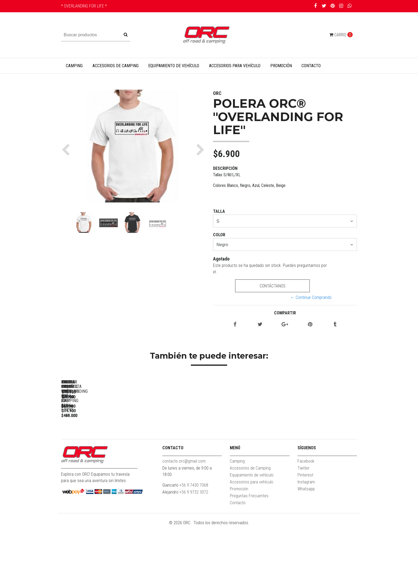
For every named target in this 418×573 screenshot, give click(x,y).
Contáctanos (272, 285)
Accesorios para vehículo (234, 65)
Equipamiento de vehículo (173, 65)
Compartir (285, 312)
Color (219, 234)
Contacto (311, 65)
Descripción (225, 168)
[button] (67, 150)
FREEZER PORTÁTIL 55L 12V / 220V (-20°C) (173, 455)
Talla (219, 211)
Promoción (281, 65)
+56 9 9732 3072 (193, 539)
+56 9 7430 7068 (193, 532)
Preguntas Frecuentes (249, 542)
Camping (74, 65)
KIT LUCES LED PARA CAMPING (322, 452)
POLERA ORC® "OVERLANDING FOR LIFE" (98, 452)
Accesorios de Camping (116, 65)
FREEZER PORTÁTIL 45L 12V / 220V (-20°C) (248, 455)
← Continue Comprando (311, 297)
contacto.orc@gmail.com (184, 508)
